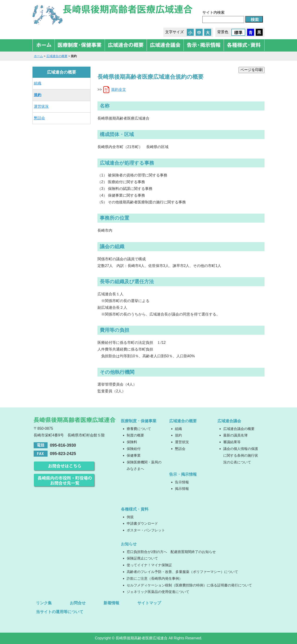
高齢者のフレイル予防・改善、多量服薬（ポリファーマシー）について (182, 572)
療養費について (139, 429)
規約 (37, 95)
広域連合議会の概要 (239, 429)
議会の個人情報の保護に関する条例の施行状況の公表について (240, 455)
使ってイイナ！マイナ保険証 (149, 565)
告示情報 (182, 482)
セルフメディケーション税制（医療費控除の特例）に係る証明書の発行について (189, 585)
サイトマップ (149, 603)
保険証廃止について (142, 558)
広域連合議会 (229, 421)
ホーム (38, 56)
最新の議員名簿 (235, 435)
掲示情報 (182, 489)
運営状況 (41, 106)
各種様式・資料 (134, 509)
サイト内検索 (213, 12)
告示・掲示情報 (183, 474)
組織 (37, 83)
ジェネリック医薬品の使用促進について (158, 592)
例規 (130, 517)
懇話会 (39, 118)
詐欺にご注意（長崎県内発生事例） (154, 578)
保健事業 (134, 455)
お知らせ (129, 544)
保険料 (132, 442)
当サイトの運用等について (59, 611)
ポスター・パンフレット (146, 530)
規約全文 (118, 89)
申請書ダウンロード (142, 523)
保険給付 (134, 449)
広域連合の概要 (57, 56)
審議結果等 (232, 442)
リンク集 (44, 603)
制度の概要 (135, 435)
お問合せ (78, 603)
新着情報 (111, 603)
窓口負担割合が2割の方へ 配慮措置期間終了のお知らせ (171, 552)
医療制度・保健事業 (138, 421)
